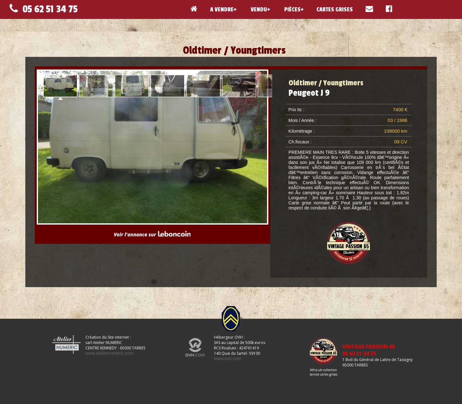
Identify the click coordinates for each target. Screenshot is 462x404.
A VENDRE (222, 9)
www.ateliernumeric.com (109, 353)
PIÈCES (292, 9)
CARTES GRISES (334, 9)
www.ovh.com (227, 358)
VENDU (258, 9)
